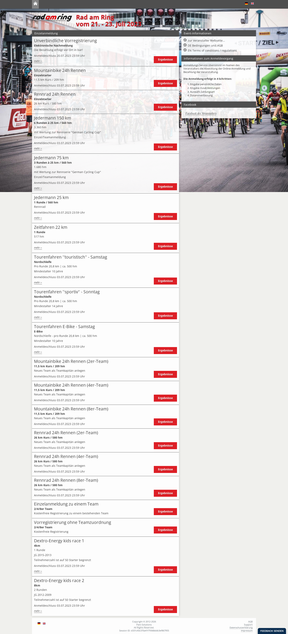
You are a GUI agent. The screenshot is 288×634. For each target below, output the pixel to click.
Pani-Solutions (144, 624)
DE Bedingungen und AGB (205, 45)
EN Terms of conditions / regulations (212, 50)
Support (248, 624)
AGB (250, 621)
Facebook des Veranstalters (201, 113)
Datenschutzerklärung (241, 627)
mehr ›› (38, 61)
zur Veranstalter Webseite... (206, 40)
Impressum (247, 630)
